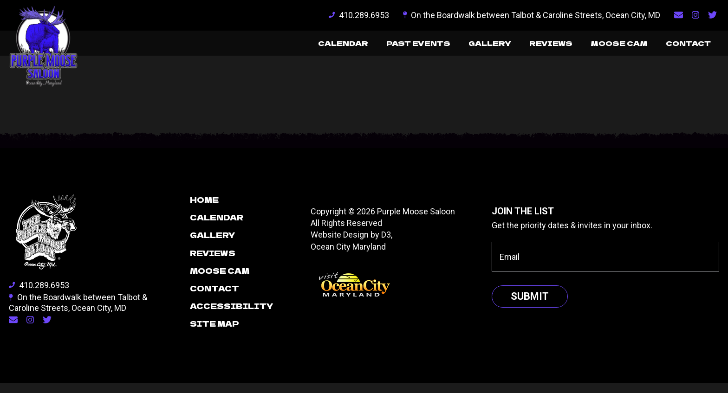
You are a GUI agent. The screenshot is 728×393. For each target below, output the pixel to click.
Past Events (394, 44)
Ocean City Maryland (348, 257)
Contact (685, 44)
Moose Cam (610, 44)
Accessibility (231, 316)
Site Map (214, 333)
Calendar (313, 44)
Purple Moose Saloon (416, 221)
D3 (386, 245)
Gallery (471, 44)
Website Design (340, 245)
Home (204, 209)
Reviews (537, 44)
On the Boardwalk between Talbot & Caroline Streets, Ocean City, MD (532, 15)
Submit (530, 306)
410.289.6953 (359, 15)
